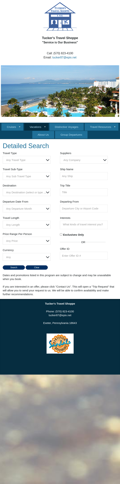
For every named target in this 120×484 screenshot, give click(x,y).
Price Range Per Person (17, 233)
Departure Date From (15, 201)
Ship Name (66, 169)
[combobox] (27, 160)
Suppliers (65, 153)
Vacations (35, 126)
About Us (43, 134)
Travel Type (10, 153)
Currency (8, 250)
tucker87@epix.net (64, 57)
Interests (65, 217)
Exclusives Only (73, 234)
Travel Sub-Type (13, 169)
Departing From (69, 201)
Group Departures (71, 134)
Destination (9, 185)
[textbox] (27, 160)
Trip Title (65, 185)
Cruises (11, 126)
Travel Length (11, 217)
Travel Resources (100, 126)
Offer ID (64, 248)
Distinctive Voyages (66, 126)
